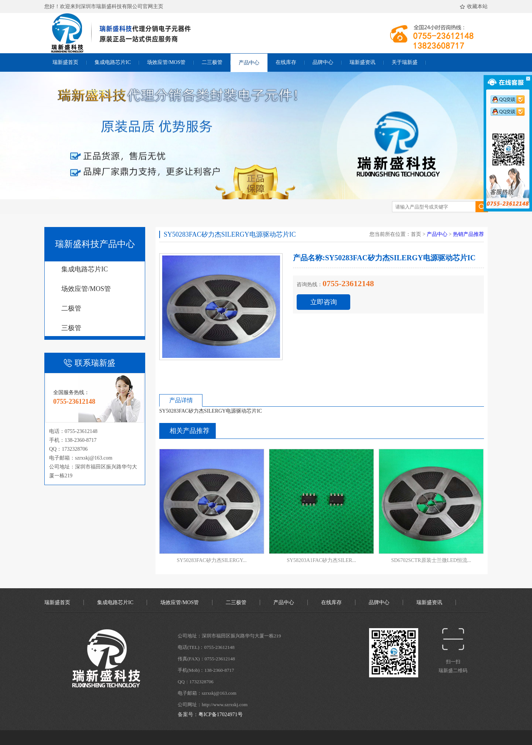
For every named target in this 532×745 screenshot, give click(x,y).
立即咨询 (323, 302)
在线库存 (286, 62)
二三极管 (212, 62)
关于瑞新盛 (404, 62)
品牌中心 (323, 62)
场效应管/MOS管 (166, 62)
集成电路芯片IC (113, 62)
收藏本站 (475, 7)
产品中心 (249, 62)
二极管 (71, 308)
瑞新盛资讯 (362, 62)
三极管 (71, 328)
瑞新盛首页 (65, 62)
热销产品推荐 (468, 234)
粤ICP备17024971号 (220, 714)
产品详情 (181, 400)
